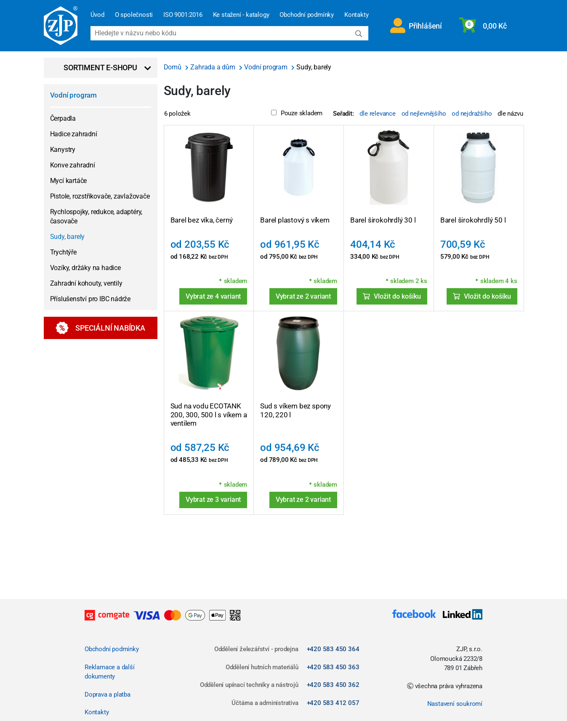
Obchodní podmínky (307, 15)
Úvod (97, 15)
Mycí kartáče (68, 181)
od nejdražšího (472, 113)
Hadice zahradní (73, 134)
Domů (173, 67)
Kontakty (356, 15)
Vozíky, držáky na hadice (85, 268)
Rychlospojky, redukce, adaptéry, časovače (96, 216)
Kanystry (62, 150)
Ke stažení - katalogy (241, 15)
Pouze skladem (296, 113)
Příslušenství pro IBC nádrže (90, 299)
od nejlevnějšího (424, 113)
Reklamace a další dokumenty (110, 672)
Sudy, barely (67, 237)
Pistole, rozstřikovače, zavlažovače (100, 196)
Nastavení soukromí (454, 704)
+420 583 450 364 (333, 649)
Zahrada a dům (213, 67)
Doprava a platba (107, 694)
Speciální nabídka (100, 327)
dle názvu (510, 113)
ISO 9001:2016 (182, 15)
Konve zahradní (72, 165)
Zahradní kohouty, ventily (86, 283)
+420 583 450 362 (333, 685)
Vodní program (73, 95)
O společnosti (134, 15)
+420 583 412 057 (333, 703)
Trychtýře (63, 252)
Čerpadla (63, 118)
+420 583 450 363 (333, 667)
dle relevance (377, 113)
